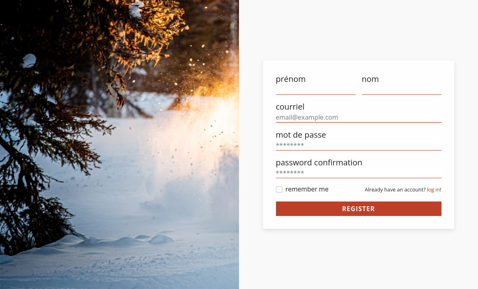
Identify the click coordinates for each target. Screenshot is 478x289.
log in (433, 189)
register (358, 208)
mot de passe (301, 134)
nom (370, 78)
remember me (307, 189)
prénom (291, 78)
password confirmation (319, 162)
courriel (290, 106)
